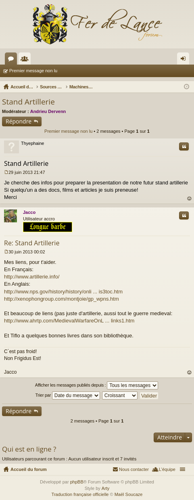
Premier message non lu (33, 70)
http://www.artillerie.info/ (31, 277)
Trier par (67, 395)
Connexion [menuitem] (185, 60)
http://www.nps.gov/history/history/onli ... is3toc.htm (63, 292)
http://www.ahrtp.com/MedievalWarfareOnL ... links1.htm (69, 321)
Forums (12, 60)
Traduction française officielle (80, 494)
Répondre (18, 121)
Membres (26, 60)
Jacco (29, 212)
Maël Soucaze (129, 494)
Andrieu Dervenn (48, 111)
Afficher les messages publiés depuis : (96, 385)
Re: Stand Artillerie (31, 242)
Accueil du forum (28, 469)
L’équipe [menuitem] (167, 469)
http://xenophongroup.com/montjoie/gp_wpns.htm (61, 299)
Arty (106, 488)
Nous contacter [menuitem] (134, 469)
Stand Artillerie (28, 101)
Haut (189, 198)
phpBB (76, 481)
